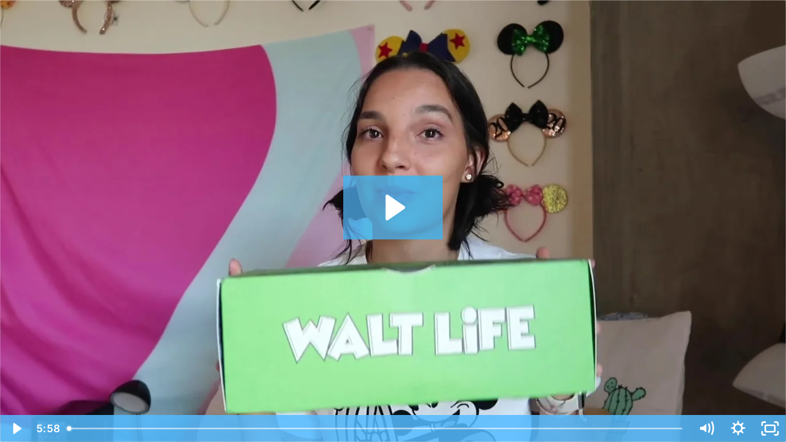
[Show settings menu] (738, 428)
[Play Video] (16, 428)
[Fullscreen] (770, 428)
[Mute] (706, 428)
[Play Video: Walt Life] (393, 207)
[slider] (375, 428)
